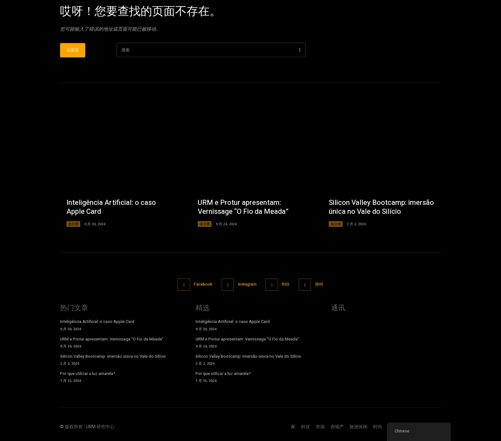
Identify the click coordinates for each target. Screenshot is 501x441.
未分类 (73, 224)
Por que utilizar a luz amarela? (87, 374)
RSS (286, 285)
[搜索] (299, 50)
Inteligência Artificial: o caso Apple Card (111, 208)
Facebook (202, 285)
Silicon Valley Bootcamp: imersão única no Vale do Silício (381, 208)
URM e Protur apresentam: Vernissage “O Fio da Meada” (243, 208)
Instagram (247, 285)
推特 (320, 285)
